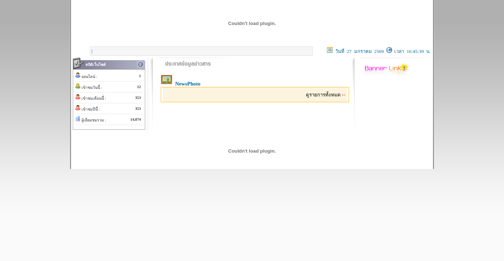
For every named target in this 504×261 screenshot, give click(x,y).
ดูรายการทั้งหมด (325, 95)
